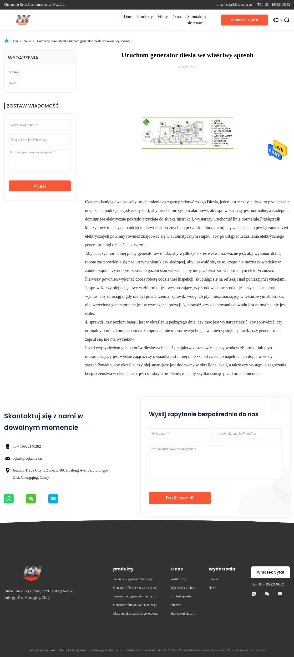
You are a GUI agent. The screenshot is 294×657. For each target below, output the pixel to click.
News (27, 41)
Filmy (162, 16)
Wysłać (40, 186)
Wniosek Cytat (245, 20)
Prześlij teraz (180, 497)
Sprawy (14, 72)
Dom (128, 16)
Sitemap (175, 605)
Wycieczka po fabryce (184, 588)
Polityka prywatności (42, 650)
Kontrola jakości (181, 596)
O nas (178, 16)
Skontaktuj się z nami (196, 19)
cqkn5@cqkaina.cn (27, 458)
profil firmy (178, 579)
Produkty (145, 16)
